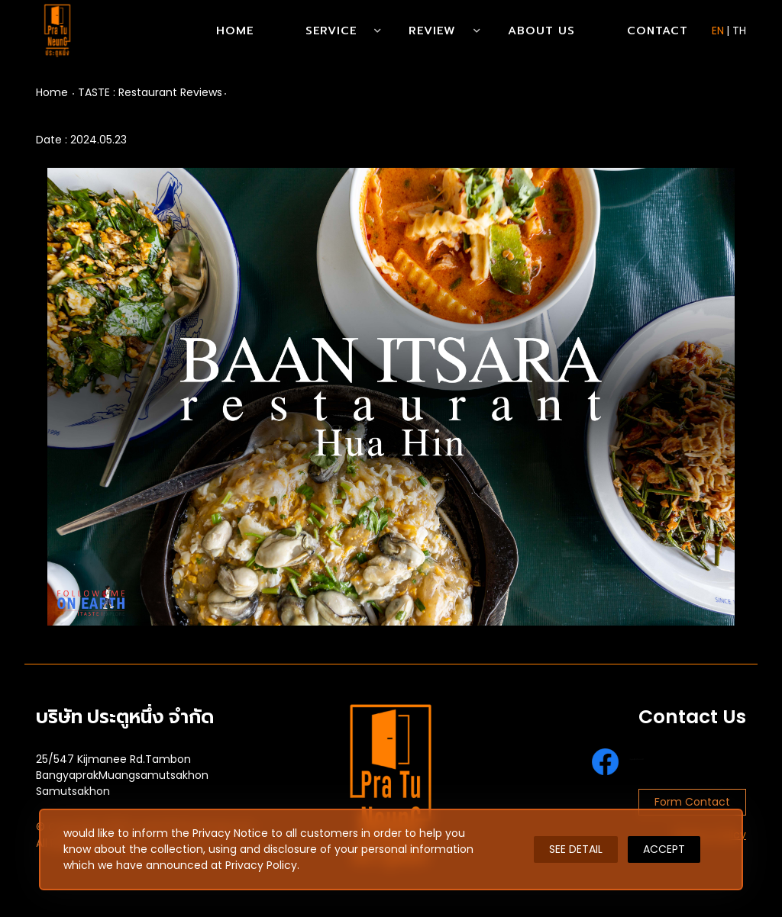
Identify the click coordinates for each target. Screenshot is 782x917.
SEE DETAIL (576, 849)
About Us (541, 30)
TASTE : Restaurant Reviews (150, 92)
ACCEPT (664, 849)
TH (739, 30)
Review (432, 30)
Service (331, 30)
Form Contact (692, 801)
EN (718, 30)
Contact (657, 30)
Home (235, 30)
